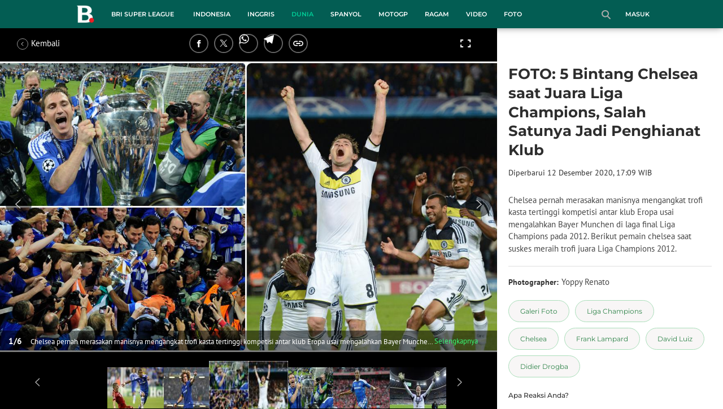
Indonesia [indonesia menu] (211, 14)
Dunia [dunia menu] (302, 14)
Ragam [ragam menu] (437, 14)
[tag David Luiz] (675, 339)
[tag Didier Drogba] (544, 366)
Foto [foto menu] (513, 14)
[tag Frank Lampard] (602, 339)
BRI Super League (142, 14)
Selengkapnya (456, 341)
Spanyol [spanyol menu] (346, 14)
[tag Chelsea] (533, 339)
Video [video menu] (476, 14)
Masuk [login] (637, 14)
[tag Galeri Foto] (538, 311)
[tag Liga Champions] (614, 311)
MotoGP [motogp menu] (393, 14)
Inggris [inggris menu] (261, 14)
